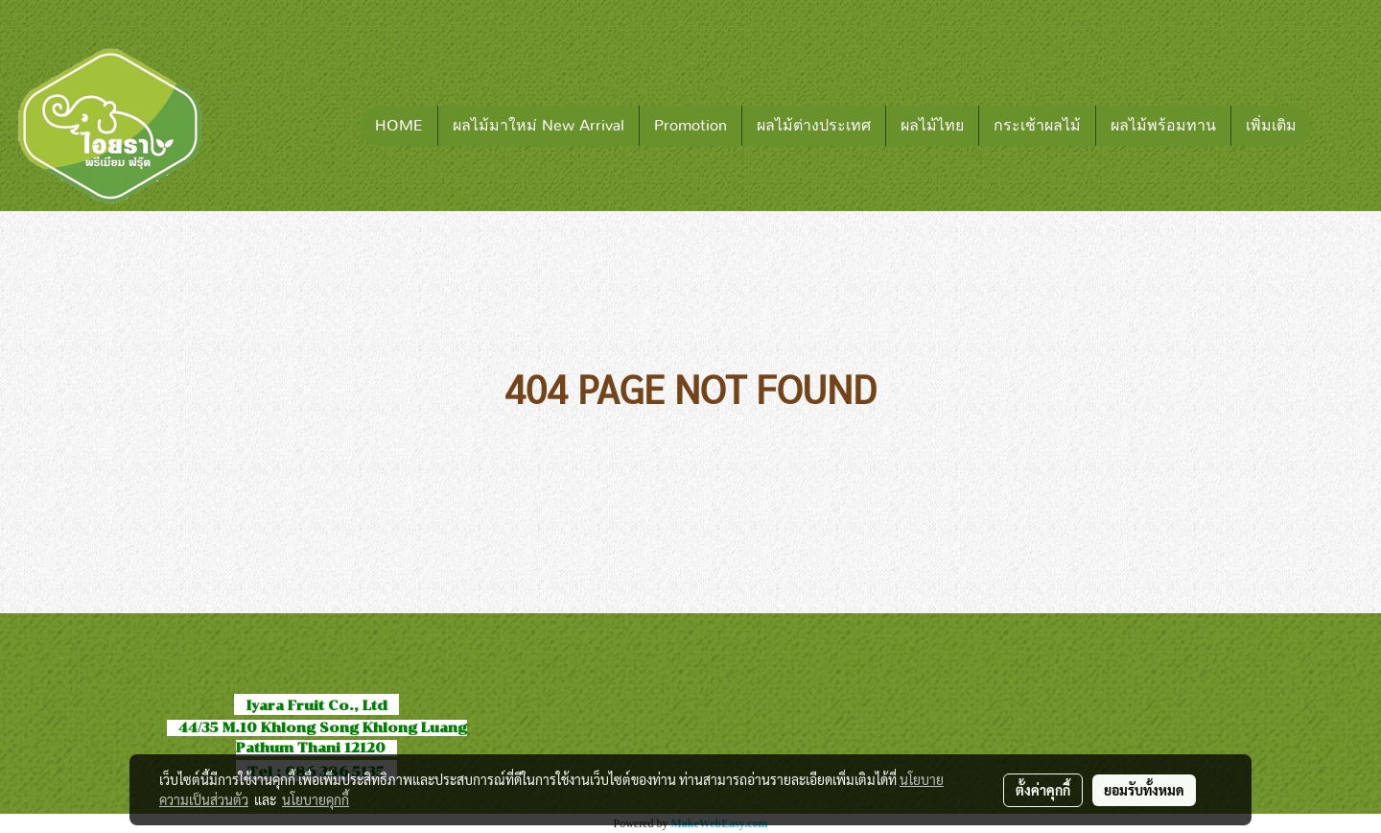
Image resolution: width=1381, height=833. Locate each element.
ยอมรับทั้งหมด (1144, 789)
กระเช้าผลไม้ (1037, 125)
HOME (399, 125)
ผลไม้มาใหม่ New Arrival (538, 125)
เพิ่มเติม (1271, 125)
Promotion (690, 125)
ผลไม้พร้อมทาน (1163, 125)
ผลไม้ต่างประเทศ (814, 125)
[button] (1340, 125)
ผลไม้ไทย (932, 125)
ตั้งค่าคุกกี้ (1043, 789)
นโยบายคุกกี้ (315, 799)
